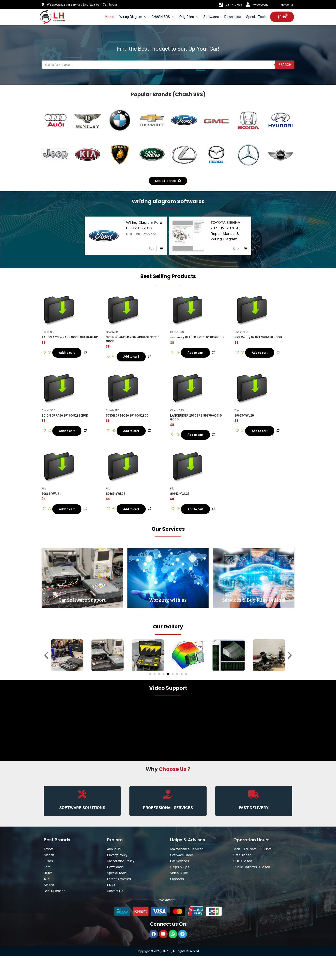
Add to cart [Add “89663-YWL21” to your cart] (68, 510)
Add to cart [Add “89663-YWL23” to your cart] (196, 510)
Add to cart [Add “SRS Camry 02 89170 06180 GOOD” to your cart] (260, 353)
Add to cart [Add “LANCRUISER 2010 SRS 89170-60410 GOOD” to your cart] (196, 436)
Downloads (232, 17)
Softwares (211, 17)
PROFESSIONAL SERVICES (168, 809)
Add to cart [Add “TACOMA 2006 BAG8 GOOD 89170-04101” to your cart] (68, 353)
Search (284, 65)
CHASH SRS (163, 17)
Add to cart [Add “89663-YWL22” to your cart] (132, 510)
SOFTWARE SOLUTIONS (82, 809)
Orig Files (188, 17)
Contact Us (286, 5)
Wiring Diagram (132, 17)
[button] (168, 181)
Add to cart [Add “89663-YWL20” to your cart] (260, 432)
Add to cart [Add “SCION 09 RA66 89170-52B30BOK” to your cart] (68, 432)
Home (109, 17)
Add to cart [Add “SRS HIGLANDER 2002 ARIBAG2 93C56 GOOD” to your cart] (132, 357)
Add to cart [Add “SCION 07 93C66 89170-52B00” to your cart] (132, 432)
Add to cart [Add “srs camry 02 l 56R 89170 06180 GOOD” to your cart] (196, 353)
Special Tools (256, 17)
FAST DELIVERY (253, 809)
